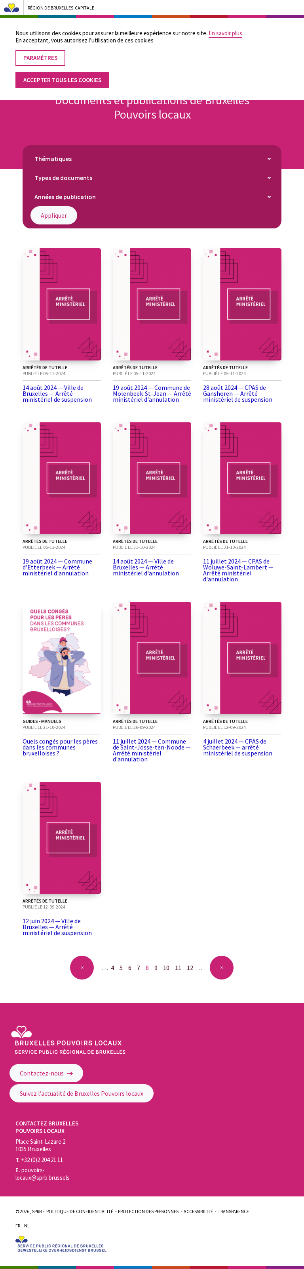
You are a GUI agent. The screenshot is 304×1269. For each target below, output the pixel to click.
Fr (17, 1226)
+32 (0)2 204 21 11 (39, 1160)
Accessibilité (198, 1211)
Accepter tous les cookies (62, 72)
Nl (27, 1226)
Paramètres (40, 50)
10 (168, 968)
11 (179, 968)
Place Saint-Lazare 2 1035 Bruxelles (40, 1145)
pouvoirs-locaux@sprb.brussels (42, 1173)
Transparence (233, 1211)
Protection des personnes (148, 1211)
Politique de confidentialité (79, 1211)
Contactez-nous (46, 1073)
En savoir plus (225, 25)
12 (191, 968)
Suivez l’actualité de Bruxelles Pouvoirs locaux (81, 1093)
